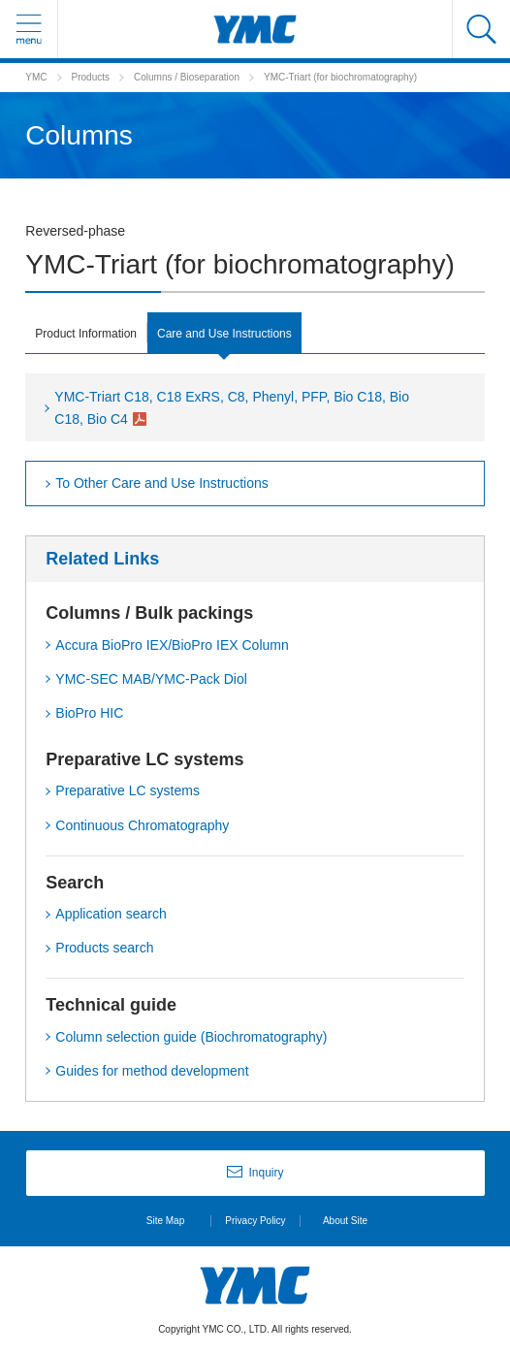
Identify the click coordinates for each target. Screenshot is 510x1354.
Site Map (165, 1220)
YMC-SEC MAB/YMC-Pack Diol (151, 679)
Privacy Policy (255, 1220)
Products (91, 77)
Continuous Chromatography (142, 825)
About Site (345, 1220)
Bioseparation (209, 77)
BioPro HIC (89, 713)
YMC (36, 77)
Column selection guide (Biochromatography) (191, 1037)
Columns (153, 77)
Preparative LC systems (127, 790)
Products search (104, 947)
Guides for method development (151, 1071)
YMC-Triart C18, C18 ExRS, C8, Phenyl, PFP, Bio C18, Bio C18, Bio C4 (231, 408)
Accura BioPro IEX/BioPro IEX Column (171, 645)
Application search (110, 913)
